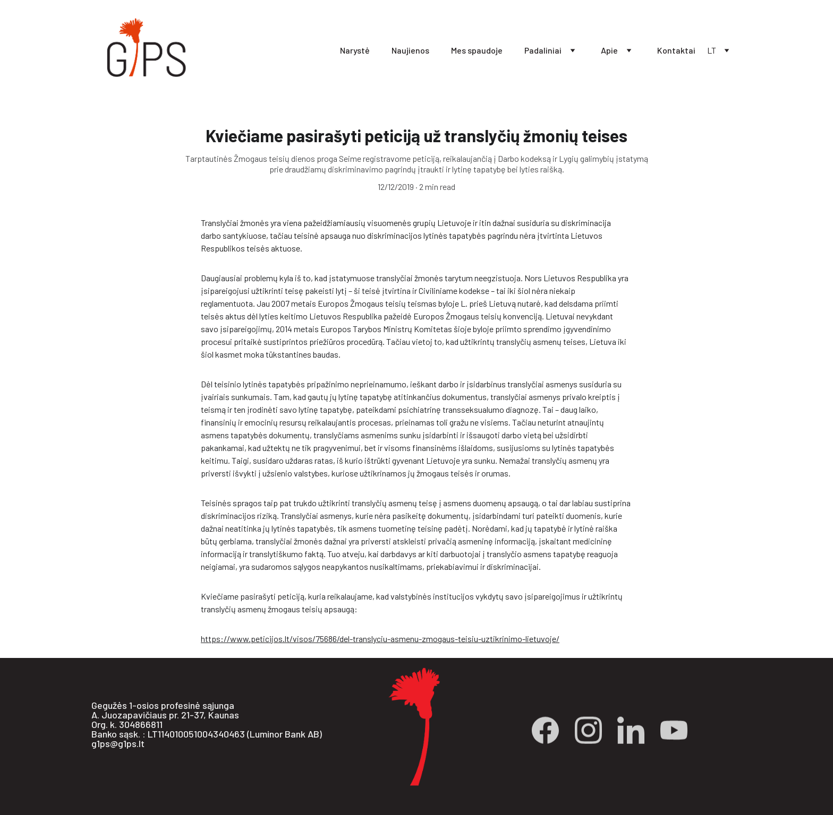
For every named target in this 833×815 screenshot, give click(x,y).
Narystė (355, 50)
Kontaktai (676, 50)
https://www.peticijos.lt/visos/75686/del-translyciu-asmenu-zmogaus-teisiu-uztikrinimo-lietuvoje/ (380, 640)
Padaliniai (543, 50)
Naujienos (410, 50)
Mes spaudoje (477, 50)
